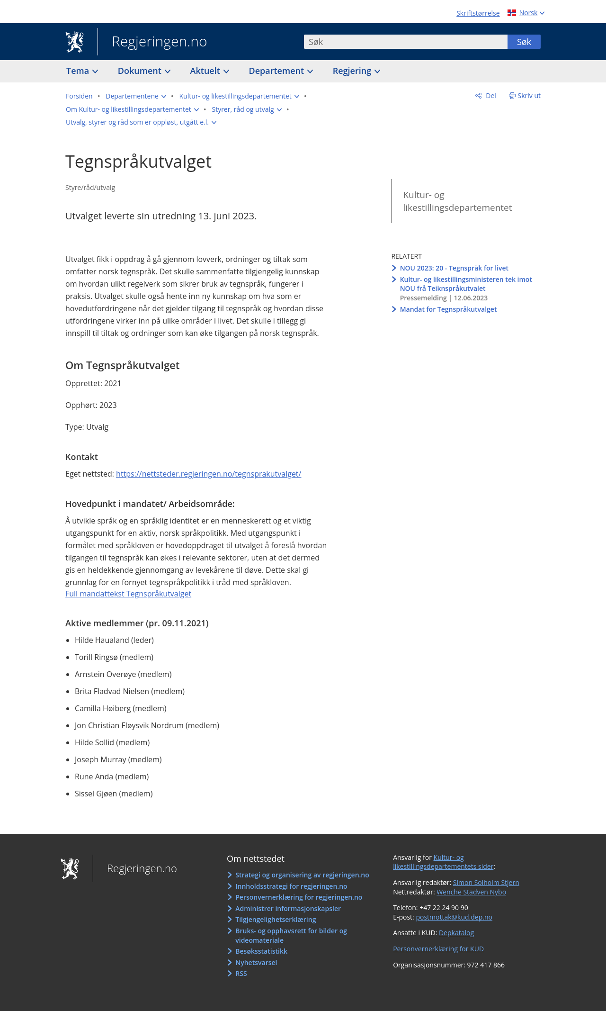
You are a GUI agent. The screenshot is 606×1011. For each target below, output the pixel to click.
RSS (241, 973)
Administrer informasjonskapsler (288, 908)
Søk (524, 41)
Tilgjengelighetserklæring (275, 919)
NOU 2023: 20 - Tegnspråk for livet (454, 267)
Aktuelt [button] (206, 70)
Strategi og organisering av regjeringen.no (302, 874)
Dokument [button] (141, 70)
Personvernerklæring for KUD (438, 948)
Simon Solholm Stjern (486, 882)
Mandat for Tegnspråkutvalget (448, 309)
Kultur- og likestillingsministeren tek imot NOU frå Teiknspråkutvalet (466, 284)
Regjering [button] (353, 70)
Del (490, 95)
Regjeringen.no (152, 42)
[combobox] (406, 42)
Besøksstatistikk (261, 951)
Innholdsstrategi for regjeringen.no (291, 886)
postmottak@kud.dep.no (454, 916)
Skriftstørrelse (477, 13)
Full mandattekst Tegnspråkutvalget (128, 593)
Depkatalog (456, 932)
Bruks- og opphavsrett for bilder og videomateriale (291, 935)
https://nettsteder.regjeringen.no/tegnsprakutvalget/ (208, 474)
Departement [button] (277, 70)
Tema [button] (78, 70)
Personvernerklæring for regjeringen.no (298, 897)
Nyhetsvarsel (256, 962)
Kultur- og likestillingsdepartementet (457, 201)
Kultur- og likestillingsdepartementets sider (443, 862)
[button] (136, 96)
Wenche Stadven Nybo (471, 891)
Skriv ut (529, 95)
